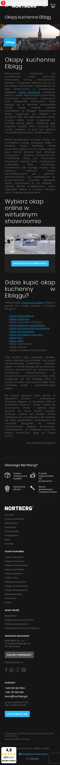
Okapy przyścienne (15, 581)
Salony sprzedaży (19, 654)
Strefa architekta (15, 518)
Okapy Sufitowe (14, 573)
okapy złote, (16, 340)
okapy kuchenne (29, 92)
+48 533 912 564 (15, 688)
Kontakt (9, 543)
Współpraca (11, 535)
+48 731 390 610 (14, 692)
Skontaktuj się (17, 714)
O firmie (9, 514)
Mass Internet (23, 739)
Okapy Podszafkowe (16, 565)
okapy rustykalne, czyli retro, (26, 334)
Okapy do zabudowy (16, 585)
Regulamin (11, 615)
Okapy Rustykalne (15, 569)
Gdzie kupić (11, 523)
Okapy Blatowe (13, 594)
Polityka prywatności (16, 624)
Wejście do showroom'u (30, 263)
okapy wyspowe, (19, 319)
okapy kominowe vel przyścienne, (29, 328)
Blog (7, 539)
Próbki (8, 602)
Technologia (12, 531)
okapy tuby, (16, 337)
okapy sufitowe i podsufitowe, (27, 325)
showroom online (32, 302)
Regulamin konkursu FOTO (19, 619)
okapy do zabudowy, (22, 331)
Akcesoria (10, 598)
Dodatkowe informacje (33, 754)
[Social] (6, 669)
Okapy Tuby (11, 577)
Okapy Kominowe (14, 561)
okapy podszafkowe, (21, 316)
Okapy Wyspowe (14, 557)
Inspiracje (10, 527)
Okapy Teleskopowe (16, 590)
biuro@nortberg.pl (16, 696)
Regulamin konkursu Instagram (22, 628)
